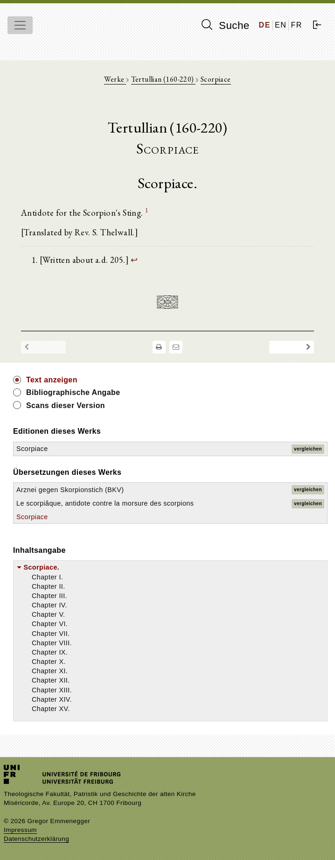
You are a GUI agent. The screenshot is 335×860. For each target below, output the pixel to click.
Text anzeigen (51, 380)
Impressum (20, 829)
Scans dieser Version (65, 405)
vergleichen (308, 448)
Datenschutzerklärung (36, 838)
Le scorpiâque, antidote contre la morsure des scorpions (105, 503)
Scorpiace (216, 79)
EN (280, 25)
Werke (115, 79)
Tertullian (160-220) (163, 79)
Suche (225, 25)
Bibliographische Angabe (73, 392)
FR (296, 25)
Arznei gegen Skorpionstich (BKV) (70, 489)
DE (265, 25)
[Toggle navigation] (20, 25)
